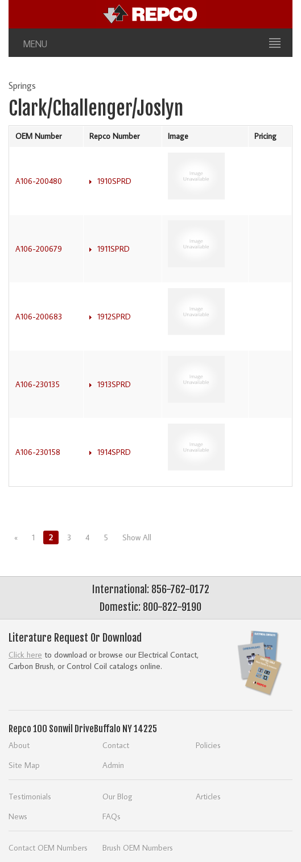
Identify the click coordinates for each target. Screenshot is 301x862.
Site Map (24, 765)
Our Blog (117, 796)
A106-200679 (38, 249)
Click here (25, 654)
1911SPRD (113, 249)
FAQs (111, 816)
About (19, 745)
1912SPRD (114, 316)
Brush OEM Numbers (137, 847)
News (18, 816)
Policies (208, 745)
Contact (115, 745)
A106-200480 (38, 181)
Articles (208, 796)
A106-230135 (37, 384)
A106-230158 (37, 452)
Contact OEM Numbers (48, 847)
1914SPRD (114, 452)
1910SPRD (114, 181)
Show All (136, 537)
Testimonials (30, 796)
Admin (113, 765)
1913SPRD (114, 384)
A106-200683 (38, 316)
